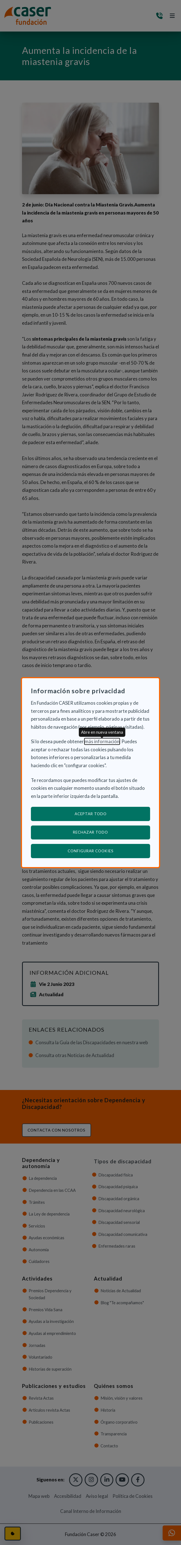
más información (102, 741)
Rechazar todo (90, 832)
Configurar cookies (109, 850)
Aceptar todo (91, 814)
